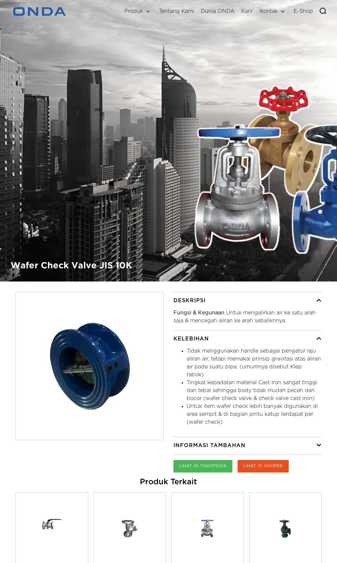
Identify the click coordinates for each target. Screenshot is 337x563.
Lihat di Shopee (263, 466)
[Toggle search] (323, 11)
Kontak (269, 11)
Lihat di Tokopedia (203, 466)
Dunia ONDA (218, 11)
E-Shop (303, 11)
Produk (133, 11)
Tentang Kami (176, 11)
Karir (247, 11)
